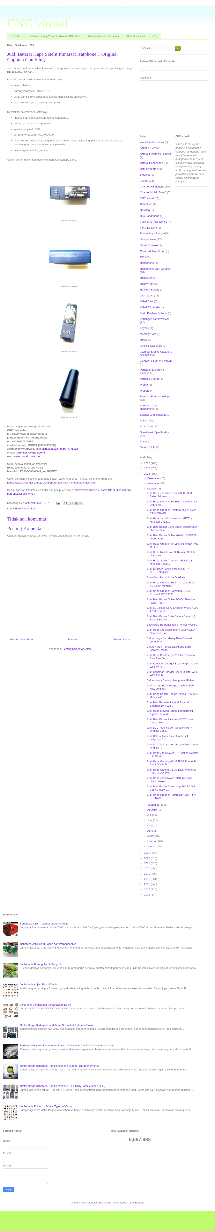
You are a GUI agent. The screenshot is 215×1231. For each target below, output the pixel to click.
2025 (147, 468)
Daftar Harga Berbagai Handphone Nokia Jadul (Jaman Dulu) (56, 1025)
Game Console (149, 245)
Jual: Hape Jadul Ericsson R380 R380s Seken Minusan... (170, 495)
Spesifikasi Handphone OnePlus (166, 577)
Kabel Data (146, 301)
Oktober (152, 488)
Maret (151, 836)
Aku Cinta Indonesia (152, 142)
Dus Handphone (149, 216)
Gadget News (148, 239)
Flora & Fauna (148, 227)
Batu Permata (148, 168)
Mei (150, 825)
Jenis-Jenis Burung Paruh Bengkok (41, 964)
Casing (144, 180)
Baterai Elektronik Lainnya (155, 153)
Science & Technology (153, 414)
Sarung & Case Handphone (149, 407)
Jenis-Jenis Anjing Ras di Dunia (38, 984)
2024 (147, 473)
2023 (147, 852)
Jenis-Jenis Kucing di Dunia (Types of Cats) (46, 1106)
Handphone (147, 262)
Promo (144, 384)
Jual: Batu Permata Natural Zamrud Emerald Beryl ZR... (167, 704)
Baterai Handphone (151, 162)
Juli (149, 815)
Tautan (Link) (147, 447)
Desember (154, 478)
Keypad (144, 328)
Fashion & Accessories (153, 221)
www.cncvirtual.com (27, 456)
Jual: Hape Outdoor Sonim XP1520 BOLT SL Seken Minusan (171, 584)
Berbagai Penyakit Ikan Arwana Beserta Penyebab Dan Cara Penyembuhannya (67, 1045)
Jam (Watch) (147, 295)
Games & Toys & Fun (152, 251)
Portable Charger (150, 378)
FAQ (155, 36)
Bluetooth (145, 174)
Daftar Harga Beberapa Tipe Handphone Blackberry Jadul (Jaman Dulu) (62, 1086)
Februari (152, 841)
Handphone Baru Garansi (155, 268)
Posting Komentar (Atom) (77, 648)
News (143, 339)
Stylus (143, 441)
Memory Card (148, 334)
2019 (147, 873)
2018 (147, 878)
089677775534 (69, 448)
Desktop (145, 210)
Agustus (152, 809)
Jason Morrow (102, 1202)
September (154, 804)
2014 (147, 894)
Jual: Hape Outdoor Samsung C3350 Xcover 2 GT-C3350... (168, 592)
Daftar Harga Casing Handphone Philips (170, 680)
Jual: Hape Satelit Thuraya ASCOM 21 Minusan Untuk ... (169, 562)
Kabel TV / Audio (150, 307)
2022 (147, 858)
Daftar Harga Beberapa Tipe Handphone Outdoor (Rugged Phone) (59, 1065)
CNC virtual (37, 23)
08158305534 (50, 448)
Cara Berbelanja (136, 36)
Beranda (15, 36)
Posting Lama (121, 639)
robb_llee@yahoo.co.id (30, 452)
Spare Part (146, 426)
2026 (147, 463)
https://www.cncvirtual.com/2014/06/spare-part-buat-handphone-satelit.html (51, 482)
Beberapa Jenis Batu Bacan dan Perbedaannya (48, 943)
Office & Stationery (151, 345)
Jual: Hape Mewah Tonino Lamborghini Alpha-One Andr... (170, 712)
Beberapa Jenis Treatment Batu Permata (44, 923)
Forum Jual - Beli (25, 508)
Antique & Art (148, 147)
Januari (152, 846)
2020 (147, 868)
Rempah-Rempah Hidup (154, 396)
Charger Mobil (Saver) (153, 192)
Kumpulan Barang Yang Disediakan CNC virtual (54, 36)
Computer (146, 204)
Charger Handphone (152, 186)
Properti (144, 390)
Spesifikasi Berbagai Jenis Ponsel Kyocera (172, 624)
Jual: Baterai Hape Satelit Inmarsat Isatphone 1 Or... (167, 738)
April (150, 830)
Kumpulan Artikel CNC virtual (103, 36)
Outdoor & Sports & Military (156, 360)
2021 (147, 863)
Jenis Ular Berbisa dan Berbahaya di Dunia (45, 1004)
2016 (147, 889)
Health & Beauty (149, 289)
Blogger (139, 1202)
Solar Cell (145, 420)
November (154, 483)
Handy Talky (147, 283)
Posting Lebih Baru (21, 639)
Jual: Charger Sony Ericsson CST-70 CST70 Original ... (168, 570)
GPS (143, 257)
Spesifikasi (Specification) (155, 432)
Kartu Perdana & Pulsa (153, 313)
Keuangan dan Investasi (154, 318)
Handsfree (146, 277)
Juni (150, 820)
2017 (147, 884)
